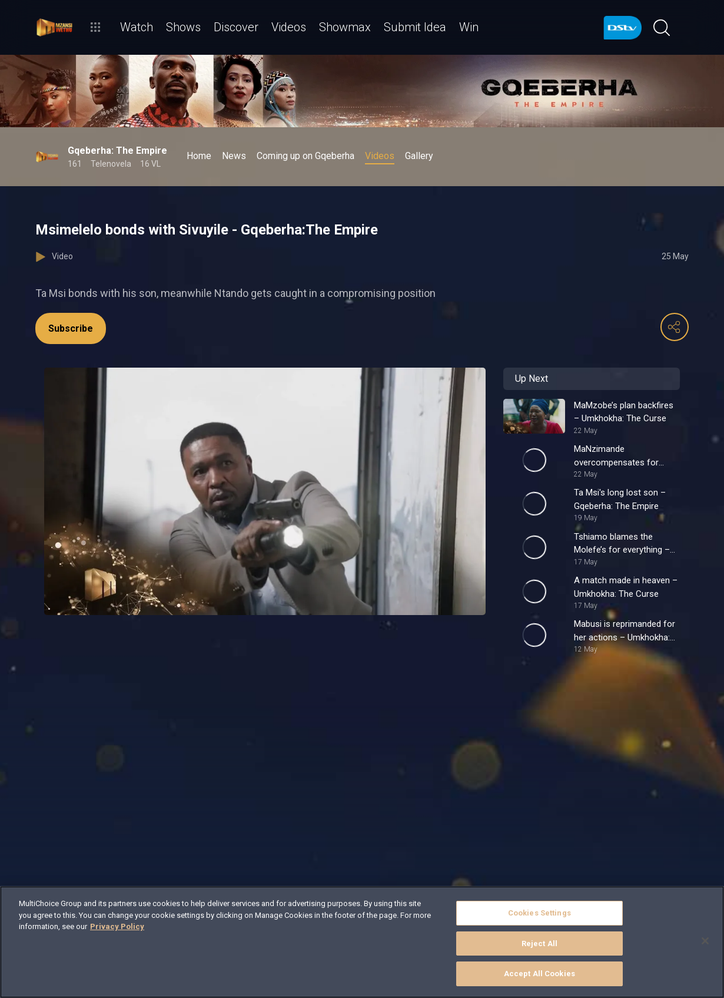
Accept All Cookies (539, 973)
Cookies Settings (539, 912)
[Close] (705, 941)
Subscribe (70, 328)
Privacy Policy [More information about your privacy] (117, 926)
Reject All (539, 943)
